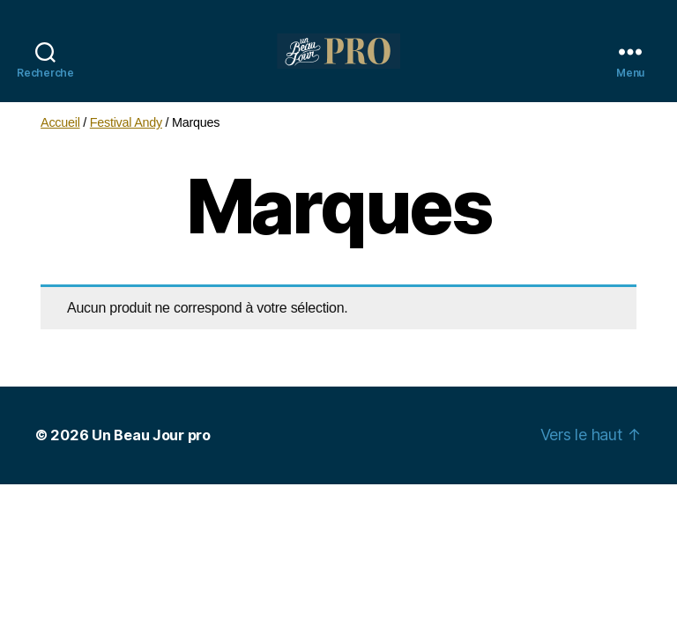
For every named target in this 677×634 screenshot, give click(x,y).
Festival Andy (126, 122)
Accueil (60, 122)
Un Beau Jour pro (151, 435)
